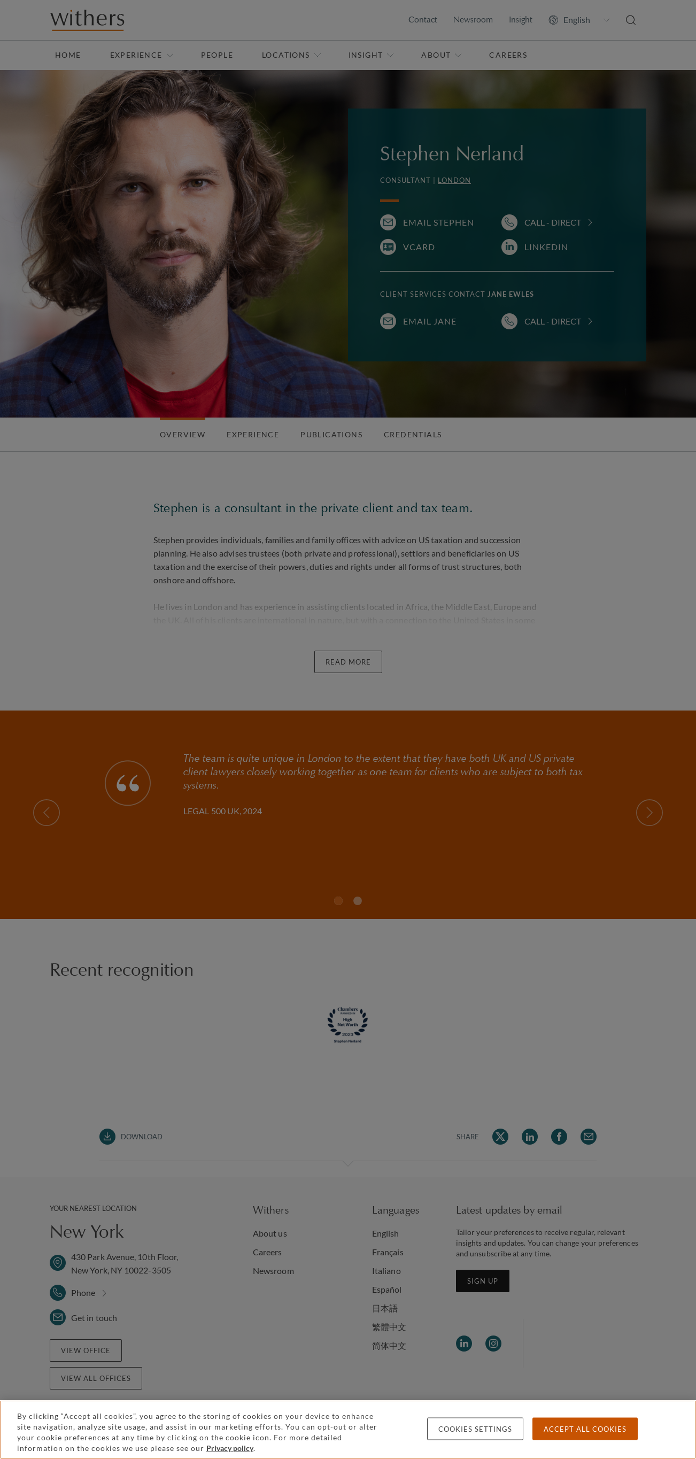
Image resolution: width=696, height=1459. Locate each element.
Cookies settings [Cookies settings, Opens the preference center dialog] (475, 1429)
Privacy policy (229, 1448)
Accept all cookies (585, 1429)
